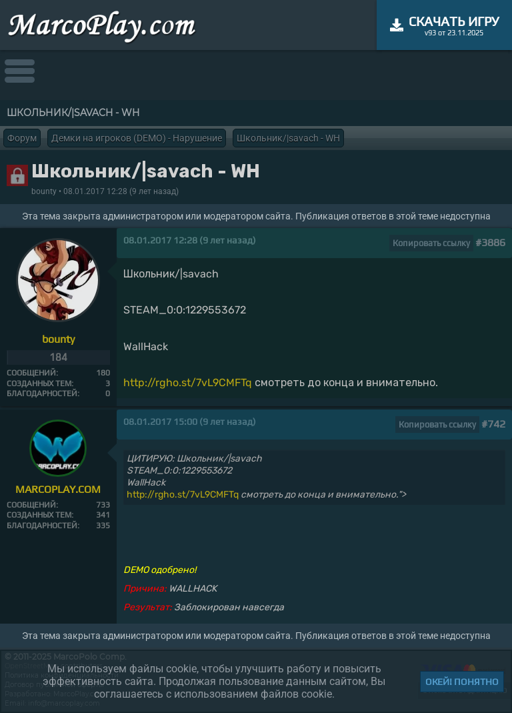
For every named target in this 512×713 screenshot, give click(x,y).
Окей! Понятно (462, 681)
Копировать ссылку (431, 243)
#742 (493, 424)
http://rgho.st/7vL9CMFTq (187, 382)
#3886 (490, 242)
